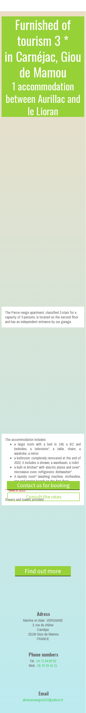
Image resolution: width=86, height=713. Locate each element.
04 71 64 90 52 (46, 660)
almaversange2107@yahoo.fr (43, 699)
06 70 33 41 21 (47, 665)
